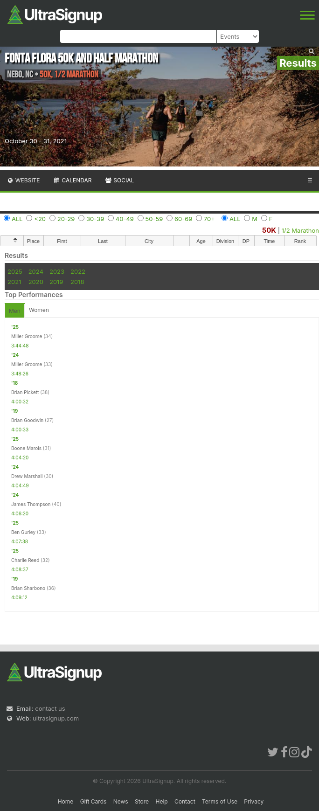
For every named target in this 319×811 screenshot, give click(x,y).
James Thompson (30, 504)
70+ (209, 218)
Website (23, 180)
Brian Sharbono (28, 588)
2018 (77, 281)
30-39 (95, 218)
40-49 (125, 218)
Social (119, 180)
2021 (14, 281)
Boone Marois (26, 448)
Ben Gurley (23, 532)
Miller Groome (26, 336)
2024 (35, 271)
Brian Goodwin (27, 420)
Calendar (72, 180)
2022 (77, 271)
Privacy (254, 801)
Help (161, 801)
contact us (50, 708)
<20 (40, 218)
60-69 (183, 218)
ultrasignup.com (56, 718)
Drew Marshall (27, 476)
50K (269, 230)
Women (39, 309)
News (120, 801)
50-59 (154, 218)
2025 (14, 271)
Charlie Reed (25, 560)
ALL (17, 218)
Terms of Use (219, 801)
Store (142, 801)
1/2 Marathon (300, 230)
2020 (35, 281)
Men (15, 310)
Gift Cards (93, 801)
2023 (56, 271)
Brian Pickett (25, 392)
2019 (56, 281)
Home (66, 801)
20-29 (66, 218)
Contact (184, 801)
